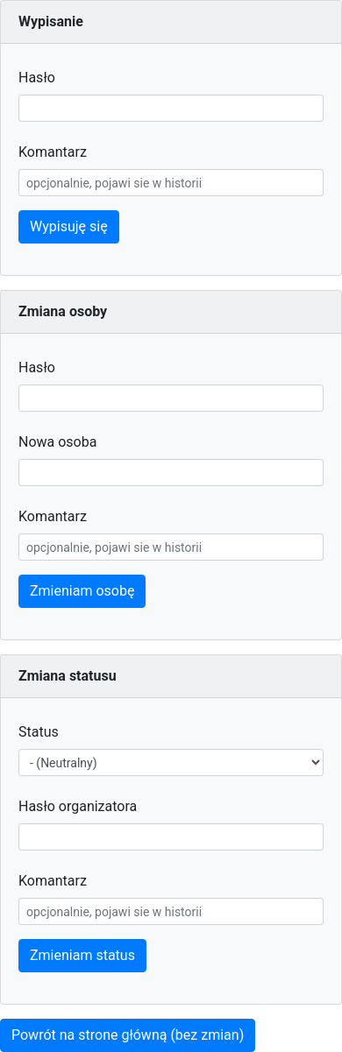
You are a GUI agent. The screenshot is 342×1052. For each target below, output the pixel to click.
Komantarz (52, 152)
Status (38, 732)
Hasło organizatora (77, 806)
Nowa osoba (57, 442)
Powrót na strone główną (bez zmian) (127, 1035)
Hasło (36, 77)
